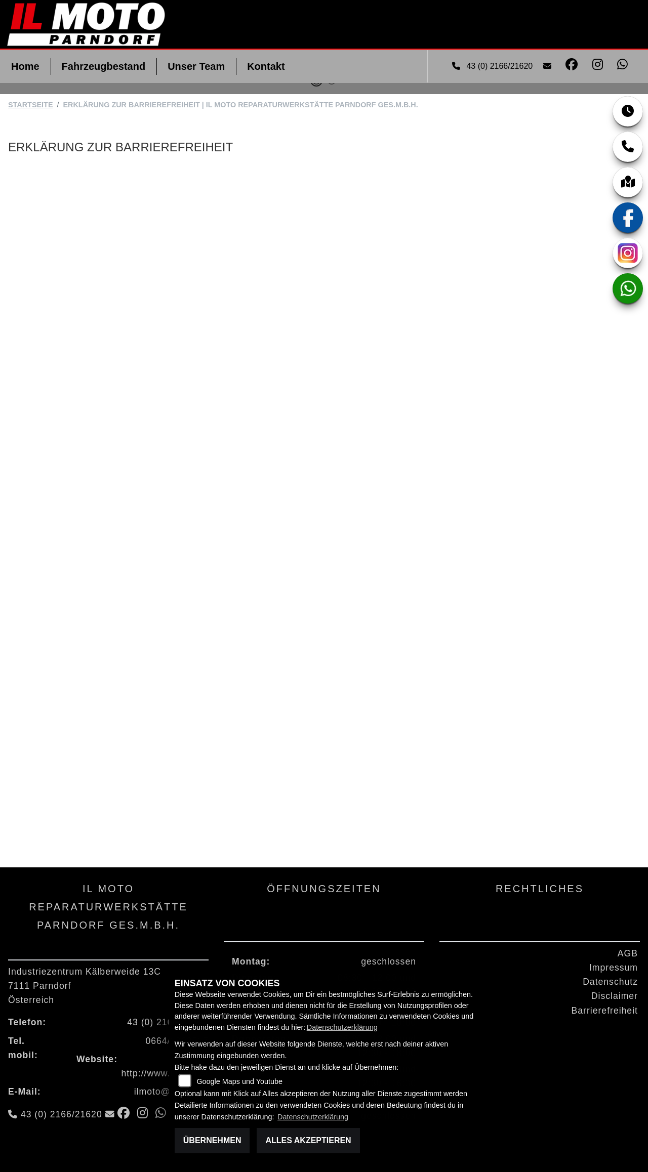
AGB (628, 953)
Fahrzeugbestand (104, 66)
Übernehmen (212, 1140)
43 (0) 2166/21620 (493, 66)
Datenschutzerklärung (342, 1027)
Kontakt (266, 66)
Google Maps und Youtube (239, 1081)
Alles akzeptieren (308, 1140)
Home (25, 66)
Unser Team (196, 66)
